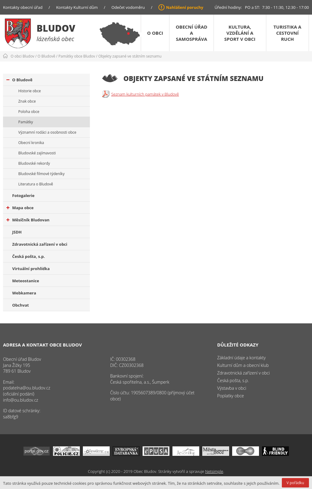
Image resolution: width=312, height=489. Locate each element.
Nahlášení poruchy (184, 7)
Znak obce (27, 101)
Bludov (56, 28)
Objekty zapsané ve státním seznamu (129, 56)
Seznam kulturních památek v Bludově (145, 94)
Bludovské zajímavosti (37, 153)
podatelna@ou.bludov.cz (26, 388)
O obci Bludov (22, 56)
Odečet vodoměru (128, 7)
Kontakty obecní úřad (22, 7)
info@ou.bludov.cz (20, 400)
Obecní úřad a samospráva (191, 33)
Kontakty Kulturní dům (77, 7)
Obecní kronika (31, 142)
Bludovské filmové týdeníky (41, 173)
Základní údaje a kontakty (241, 358)
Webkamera (24, 293)
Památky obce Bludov (76, 56)
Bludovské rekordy (34, 163)
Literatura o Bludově (35, 184)
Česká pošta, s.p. (28, 256)
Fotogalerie (23, 195)
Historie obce (29, 90)
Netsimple (214, 471)
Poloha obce (28, 111)
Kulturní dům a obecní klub (243, 365)
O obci (155, 33)
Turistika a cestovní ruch (287, 33)
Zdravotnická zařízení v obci (39, 244)
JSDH (17, 232)
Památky (25, 122)
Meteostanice (25, 280)
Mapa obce (20, 207)
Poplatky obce (230, 396)
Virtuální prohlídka (31, 268)
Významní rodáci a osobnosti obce (47, 132)
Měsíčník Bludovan (27, 220)
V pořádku (295, 482)
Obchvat (20, 305)
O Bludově (46, 56)
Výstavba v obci (231, 388)
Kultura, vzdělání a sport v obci (239, 33)
